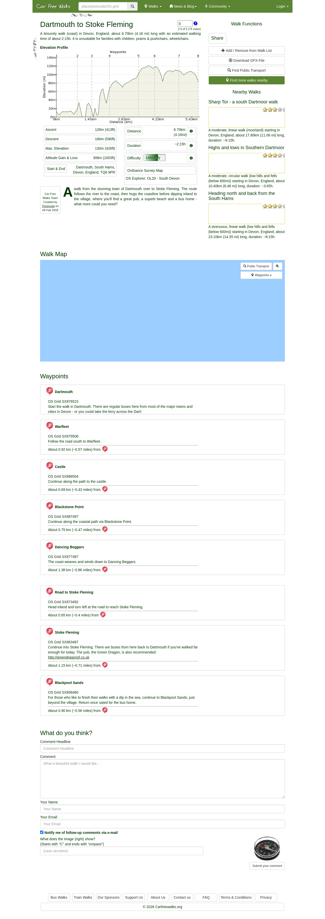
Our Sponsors (108, 897)
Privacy (266, 897)
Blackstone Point (64, 507)
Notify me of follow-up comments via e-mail (81, 833)
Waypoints (261, 275)
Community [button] (217, 6)
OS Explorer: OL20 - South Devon (153, 178)
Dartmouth (59, 392)
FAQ (206, 897)
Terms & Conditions (236, 897)
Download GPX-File (247, 60)
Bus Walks (59, 897)
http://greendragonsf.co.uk (68, 657)
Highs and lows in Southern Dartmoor (246, 147)
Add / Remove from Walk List (246, 51)
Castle (55, 467)
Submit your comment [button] (267, 866)
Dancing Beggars (64, 547)
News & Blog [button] (183, 6)
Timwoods (48, 206)
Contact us (182, 897)
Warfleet (57, 427)
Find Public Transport (247, 70)
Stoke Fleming (62, 632)
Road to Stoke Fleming (69, 592)
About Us (158, 897)
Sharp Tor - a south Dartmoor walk (243, 101)
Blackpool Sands (64, 683)
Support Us (134, 897)
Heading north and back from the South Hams (241, 196)
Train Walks (83, 897)
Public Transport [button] (256, 266)
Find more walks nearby (246, 80)
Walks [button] (152, 6)
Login (283, 6)
